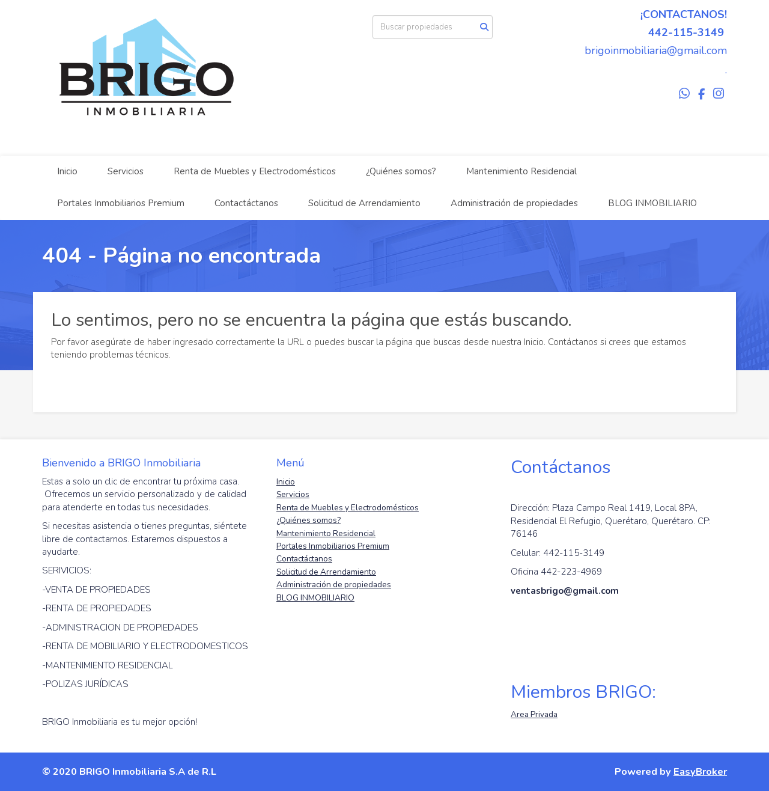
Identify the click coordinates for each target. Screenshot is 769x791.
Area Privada (534, 714)
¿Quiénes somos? (401, 171)
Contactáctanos (246, 203)
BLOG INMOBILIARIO (652, 203)
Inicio (67, 171)
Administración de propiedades (514, 203)
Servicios (126, 171)
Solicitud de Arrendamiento (364, 203)
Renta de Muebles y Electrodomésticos (255, 171)
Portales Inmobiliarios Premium (120, 203)
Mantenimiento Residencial (521, 171)
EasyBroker (700, 771)
